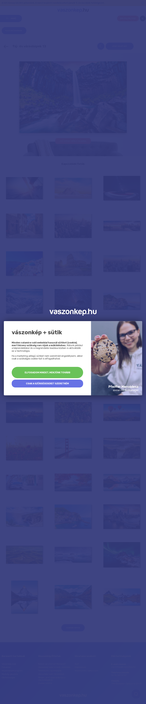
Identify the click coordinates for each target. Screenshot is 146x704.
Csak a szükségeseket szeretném (47, 383)
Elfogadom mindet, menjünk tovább (47, 372)
